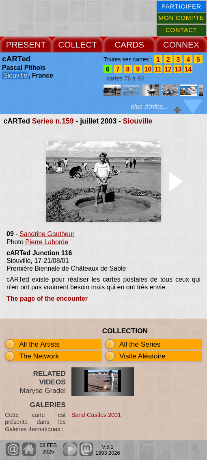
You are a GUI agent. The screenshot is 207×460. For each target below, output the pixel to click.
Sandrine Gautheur (46, 233)
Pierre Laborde (46, 242)
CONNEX (181, 44)
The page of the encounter (47, 298)
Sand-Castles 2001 (96, 415)
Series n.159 (53, 121)
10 (148, 68)
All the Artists (39, 344)
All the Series (140, 344)
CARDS (129, 44)
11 (158, 68)
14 (188, 68)
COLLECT (77, 44)
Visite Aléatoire (142, 356)
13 (178, 68)
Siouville (137, 121)
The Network (39, 356)
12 (168, 68)
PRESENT (26, 44)
